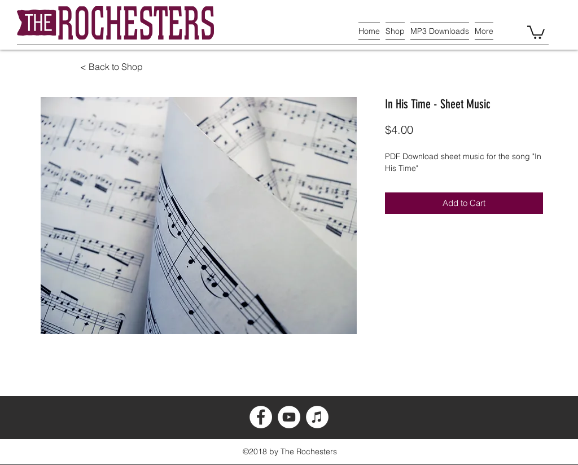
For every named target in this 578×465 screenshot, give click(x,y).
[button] (536, 31)
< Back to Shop (111, 66)
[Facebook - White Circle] (260, 417)
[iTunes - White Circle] (317, 417)
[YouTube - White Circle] (289, 417)
